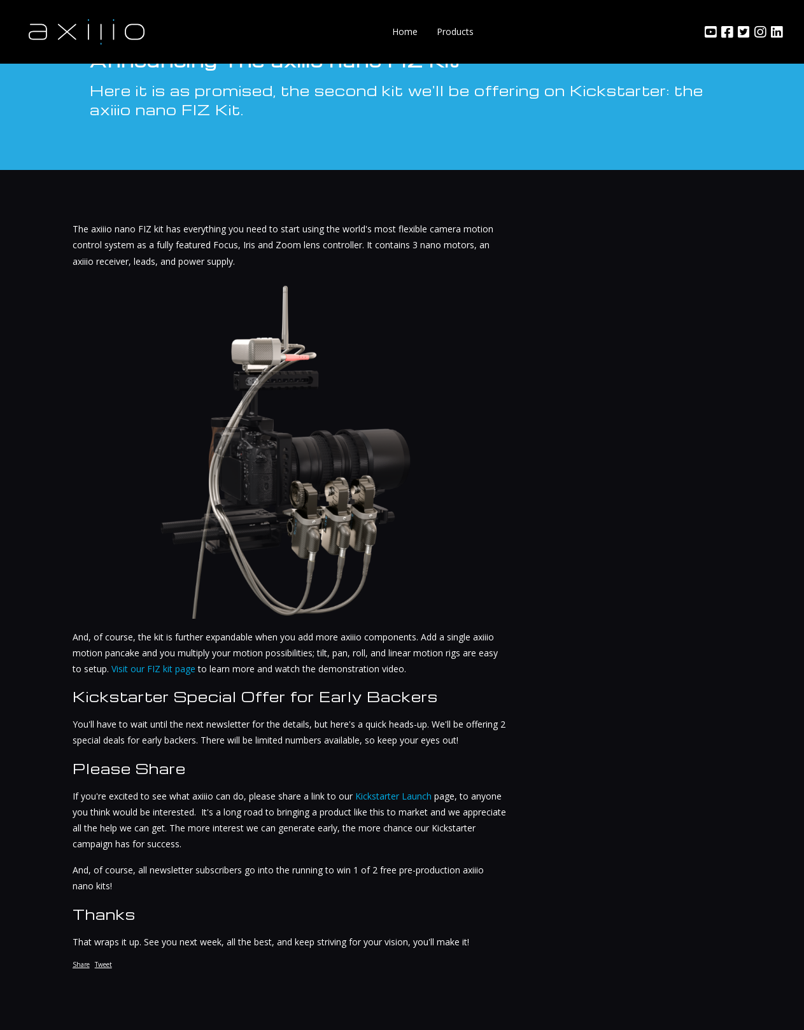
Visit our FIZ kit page (153, 669)
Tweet (103, 964)
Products (455, 31)
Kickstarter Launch (393, 796)
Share (81, 964)
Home (405, 31)
